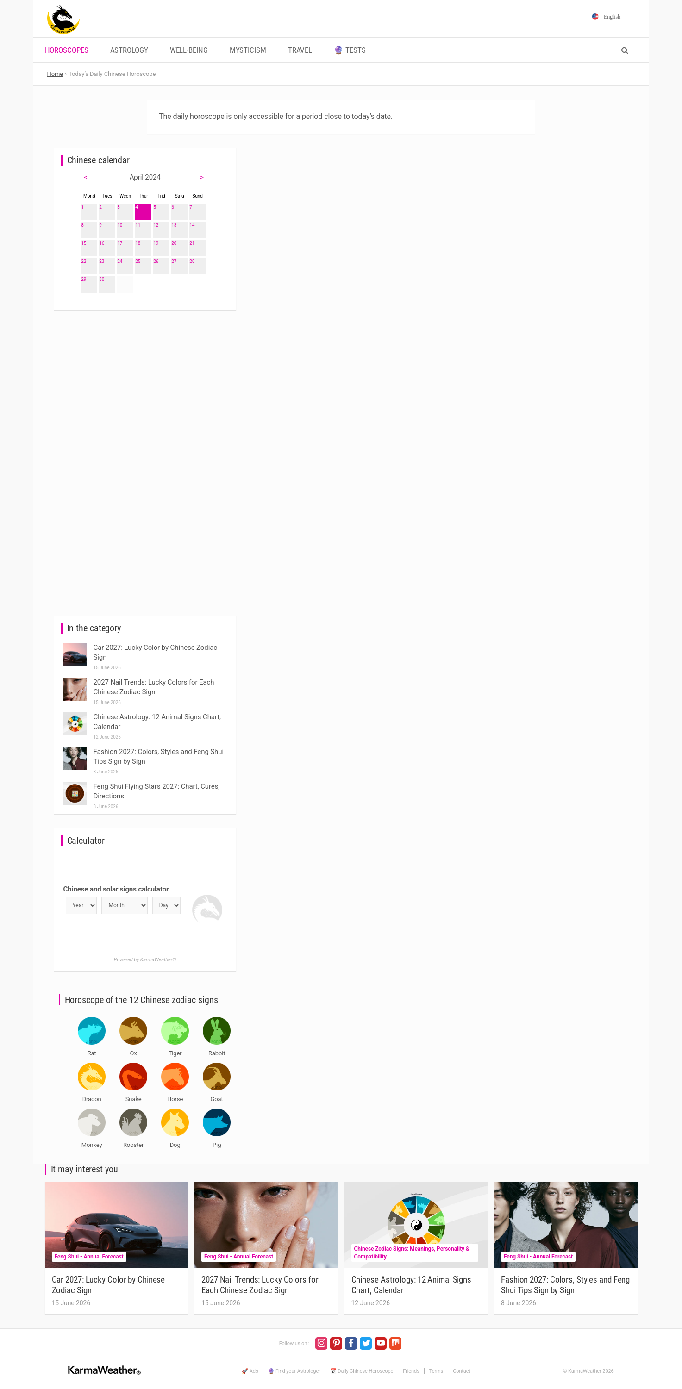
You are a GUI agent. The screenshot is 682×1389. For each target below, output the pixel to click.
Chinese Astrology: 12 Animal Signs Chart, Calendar (411, 1285)
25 (137, 261)
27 (173, 261)
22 (83, 261)
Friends (411, 1371)
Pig (217, 1144)
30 (101, 279)
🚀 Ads (250, 1371)
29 (83, 279)
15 (83, 243)
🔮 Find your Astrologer (294, 1371)
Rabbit (216, 1053)
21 (191, 243)
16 (101, 243)
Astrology (129, 50)
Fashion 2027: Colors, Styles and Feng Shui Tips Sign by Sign (565, 1285)
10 (119, 225)
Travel (300, 50)
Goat (217, 1099)
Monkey (91, 1144)
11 (137, 225)
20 (173, 243)
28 (191, 261)
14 (191, 225)
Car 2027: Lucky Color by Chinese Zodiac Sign (108, 1285)
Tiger (175, 1053)
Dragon (91, 1099)
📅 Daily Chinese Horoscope (362, 1371)
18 (137, 243)
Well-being (189, 50)
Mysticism (248, 50)
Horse (175, 1099)
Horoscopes (66, 50)
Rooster (133, 1144)
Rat (92, 1053)
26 (155, 261)
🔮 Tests (349, 50)
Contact (461, 1371)
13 (173, 225)
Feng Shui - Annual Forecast (89, 1256)
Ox (133, 1053)
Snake (133, 1099)
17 (119, 243)
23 (101, 261)
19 (155, 243)
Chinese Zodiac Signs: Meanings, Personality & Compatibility (411, 1253)
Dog (175, 1144)
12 (155, 225)
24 (119, 261)
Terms (436, 1371)
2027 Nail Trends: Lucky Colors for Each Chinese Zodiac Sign (260, 1285)
